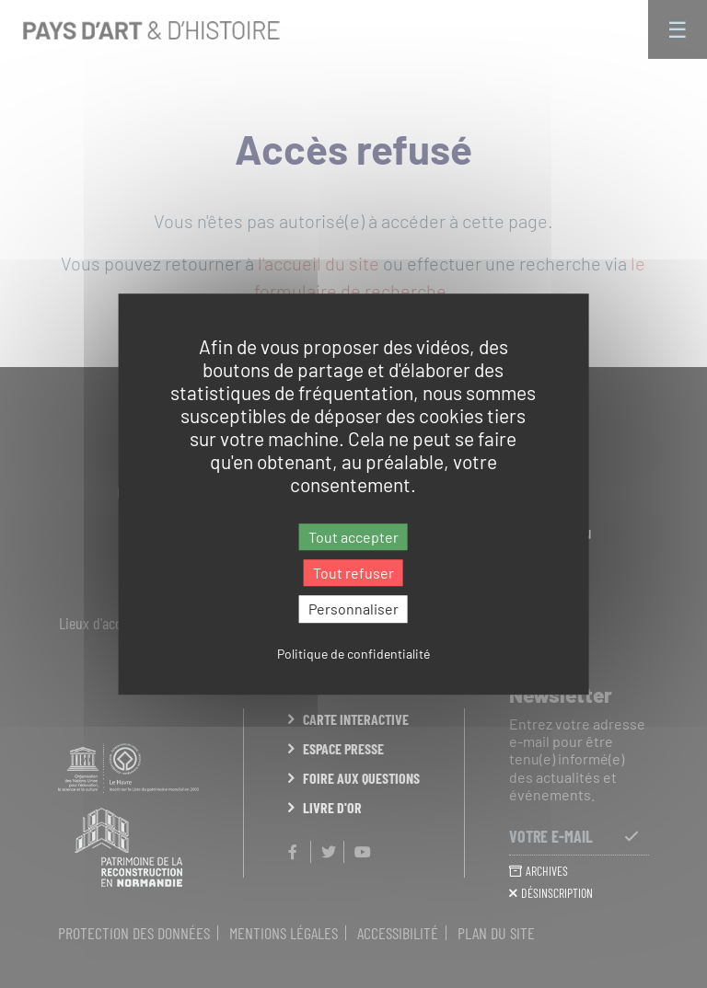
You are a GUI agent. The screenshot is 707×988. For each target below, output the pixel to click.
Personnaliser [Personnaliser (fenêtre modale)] (353, 609)
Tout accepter (353, 537)
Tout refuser (353, 572)
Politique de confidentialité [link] (353, 653)
